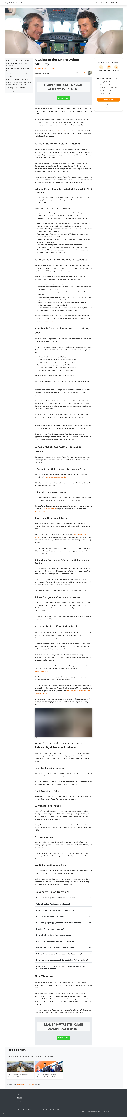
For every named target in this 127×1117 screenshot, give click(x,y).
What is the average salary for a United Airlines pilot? (58, 947)
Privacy (19, 1101)
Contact (19, 1097)
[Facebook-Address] (47, 1109)
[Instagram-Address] (54, 1109)
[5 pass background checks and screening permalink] (34, 595)
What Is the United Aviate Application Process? (18, 75)
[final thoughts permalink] (34, 974)
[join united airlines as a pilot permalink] (34, 863)
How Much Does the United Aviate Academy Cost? (17, 70)
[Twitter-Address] (43, 1109)
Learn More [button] (63, 98)
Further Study (30, 1085)
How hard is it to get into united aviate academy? (55, 898)
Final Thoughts (11, 91)
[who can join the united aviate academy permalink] (34, 257)
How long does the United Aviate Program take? (55, 910)
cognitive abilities (50, 509)
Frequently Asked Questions (15, 88)
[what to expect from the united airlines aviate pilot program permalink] (34, 187)
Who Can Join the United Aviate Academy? (16, 64)
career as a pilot (61, 131)
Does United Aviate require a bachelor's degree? (55, 941)
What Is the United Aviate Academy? (18, 60)
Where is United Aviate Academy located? (53, 904)
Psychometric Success (16, 2)
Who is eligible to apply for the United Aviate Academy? (59, 954)
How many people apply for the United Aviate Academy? (59, 923)
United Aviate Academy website (54, 477)
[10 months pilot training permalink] (34, 803)
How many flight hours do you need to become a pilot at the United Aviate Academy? (60, 967)
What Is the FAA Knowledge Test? (17, 79)
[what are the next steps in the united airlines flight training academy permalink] (34, 741)
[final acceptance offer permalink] (34, 789)
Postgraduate (20, 1085)
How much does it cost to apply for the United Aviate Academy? (62, 960)
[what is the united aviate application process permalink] (34, 445)
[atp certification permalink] (34, 834)
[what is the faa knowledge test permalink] (34, 624)
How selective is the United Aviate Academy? (54, 935)
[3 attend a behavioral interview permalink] (34, 516)
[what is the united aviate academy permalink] (34, 141)
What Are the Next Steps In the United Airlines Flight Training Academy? (18, 83)
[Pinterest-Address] (58, 1109)
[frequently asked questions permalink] (34, 890)
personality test (40, 511)
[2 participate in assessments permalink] (34, 490)
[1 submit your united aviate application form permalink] (34, 467)
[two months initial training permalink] (34, 765)
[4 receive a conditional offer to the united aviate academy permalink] (34, 558)
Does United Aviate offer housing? (50, 916)
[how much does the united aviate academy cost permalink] (34, 326)
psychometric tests (47, 321)
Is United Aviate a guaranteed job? (50, 929)
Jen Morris (84, 73)
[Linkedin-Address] (51, 1109)
